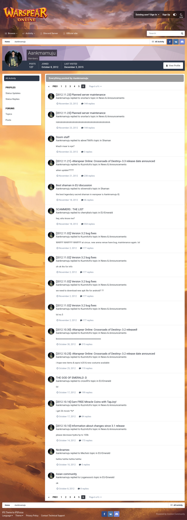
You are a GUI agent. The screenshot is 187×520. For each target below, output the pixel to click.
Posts (8, 120)
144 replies (88, 103)
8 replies (83, 488)
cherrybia (85, 212)
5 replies (84, 464)
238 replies (88, 176)
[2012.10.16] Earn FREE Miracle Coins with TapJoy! (86, 401)
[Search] (153, 33)
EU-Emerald (107, 212)
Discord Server (50, 33)
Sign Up (166, 14)
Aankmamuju (63, 98)
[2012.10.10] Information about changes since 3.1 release (90, 425)
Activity (29, 33)
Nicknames (62, 449)
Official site (71, 33)
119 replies (85, 368)
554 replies (88, 224)
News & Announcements (111, 98)
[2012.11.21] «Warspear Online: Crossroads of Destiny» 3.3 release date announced (105, 161)
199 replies (85, 392)
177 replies (87, 248)
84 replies (85, 416)
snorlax (84, 98)
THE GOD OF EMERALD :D (71, 377)
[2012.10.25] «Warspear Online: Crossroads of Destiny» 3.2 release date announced (105, 353)
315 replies (85, 344)
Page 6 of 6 (95, 86)
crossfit (85, 381)
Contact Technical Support (53, 515)
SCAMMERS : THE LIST (70, 209)
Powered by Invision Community (170, 514)
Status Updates (13, 93)
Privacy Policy (32, 515)
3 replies (86, 151)
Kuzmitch (85, 164)
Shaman (106, 140)
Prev (55, 86)
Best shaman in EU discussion (74, 185)
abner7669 (86, 140)
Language (7, 515)
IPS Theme (7, 512)
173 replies (85, 440)
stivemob (85, 188)
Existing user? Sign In (147, 15)
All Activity (11, 78)
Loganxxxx (86, 477)
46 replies (87, 200)
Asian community (66, 473)
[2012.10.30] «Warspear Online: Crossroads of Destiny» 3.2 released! (96, 329)
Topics (9, 114)
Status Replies (12, 99)
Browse (11, 33)
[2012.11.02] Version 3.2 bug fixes (76, 233)
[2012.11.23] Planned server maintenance (80, 94)
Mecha (84, 453)
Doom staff (62, 137)
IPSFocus (19, 512)
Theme (19, 515)
